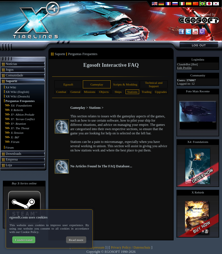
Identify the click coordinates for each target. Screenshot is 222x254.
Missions (89, 91)
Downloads (13, 154)
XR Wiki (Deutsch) (17, 96)
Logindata (198, 59)
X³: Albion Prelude (22, 114)
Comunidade (14, 75)
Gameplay (96, 84)
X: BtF (15, 137)
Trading (146, 91)
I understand (23, 239)
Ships (118, 91)
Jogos (9, 70)
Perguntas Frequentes (20, 101)
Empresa (12, 159)
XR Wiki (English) (17, 91)
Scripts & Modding (125, 84)
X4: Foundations (21, 105)
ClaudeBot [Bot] (187, 64)
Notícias (11, 64)
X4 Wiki (10, 87)
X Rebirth (17, 110)
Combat (61, 91)
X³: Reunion (18, 123)
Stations (132, 91)
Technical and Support (153, 84)
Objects (104, 91)
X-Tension (17, 132)
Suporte (11, 81)
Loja (9, 165)
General (76, 91)
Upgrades (161, 91)
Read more (76, 239)
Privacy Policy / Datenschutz (130, 247)
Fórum (15, 141)
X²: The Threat (20, 128)
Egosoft (68, 84)
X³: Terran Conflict (23, 119)
